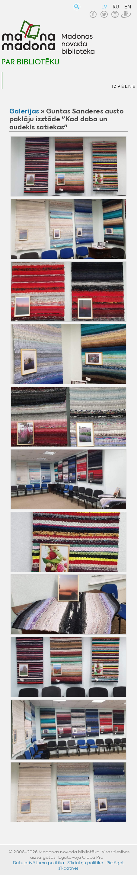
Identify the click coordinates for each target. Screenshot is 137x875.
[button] (123, 80)
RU (116, 7)
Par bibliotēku (30, 62)
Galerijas (24, 111)
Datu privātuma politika (38, 862)
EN (127, 7)
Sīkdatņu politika (85, 862)
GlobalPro (93, 857)
